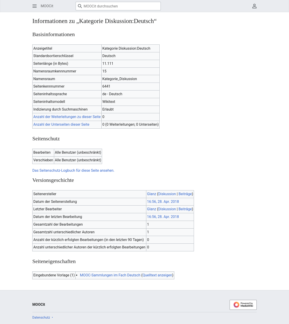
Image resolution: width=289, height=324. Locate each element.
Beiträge (185, 194)
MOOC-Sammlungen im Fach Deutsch (110, 275)
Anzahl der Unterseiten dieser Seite (61, 124)
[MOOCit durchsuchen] (118, 6)
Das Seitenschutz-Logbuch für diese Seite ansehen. (73, 170)
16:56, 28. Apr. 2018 (163, 201)
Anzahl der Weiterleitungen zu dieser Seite (67, 117)
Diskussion (167, 194)
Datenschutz (41, 317)
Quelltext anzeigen (157, 275)
